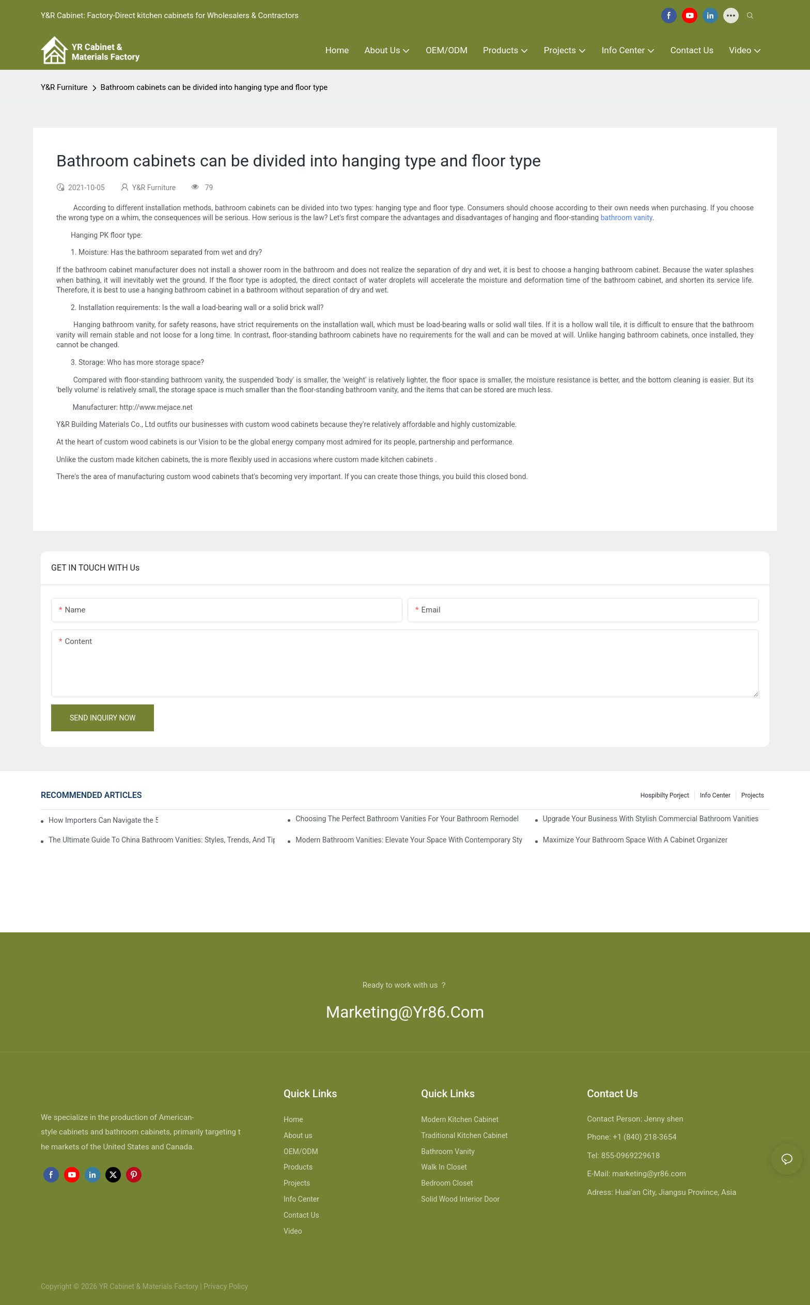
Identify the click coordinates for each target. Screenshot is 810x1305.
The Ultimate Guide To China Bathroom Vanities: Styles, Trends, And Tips (162, 840)
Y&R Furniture (64, 87)
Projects (752, 795)
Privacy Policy (226, 1286)
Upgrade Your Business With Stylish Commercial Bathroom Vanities (651, 819)
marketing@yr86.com (405, 1012)
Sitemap (262, 1286)
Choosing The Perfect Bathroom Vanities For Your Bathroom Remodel (407, 819)
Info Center (715, 795)
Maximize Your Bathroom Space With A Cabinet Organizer (635, 840)
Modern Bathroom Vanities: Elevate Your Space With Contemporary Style (408, 840)
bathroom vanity (626, 217)
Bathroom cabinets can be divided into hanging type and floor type (214, 87)
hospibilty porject (665, 795)
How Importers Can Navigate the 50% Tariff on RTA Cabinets (103, 820)
